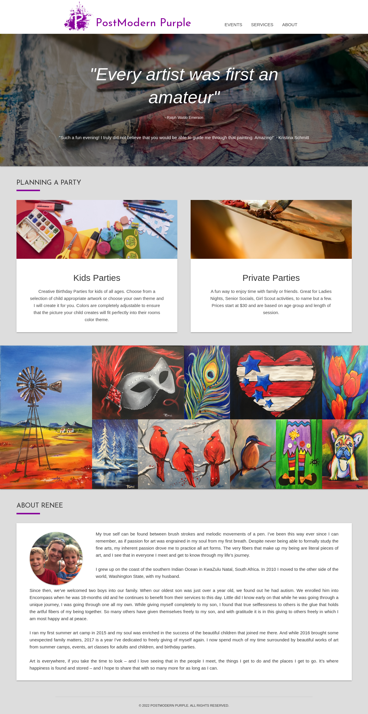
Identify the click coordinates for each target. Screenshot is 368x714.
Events (233, 24)
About (289, 24)
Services (262, 24)
